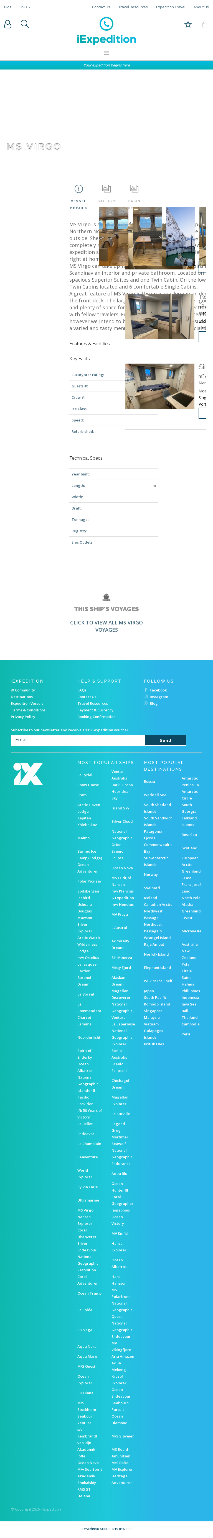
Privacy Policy (23, 716)
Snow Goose (88, 784)
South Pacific (155, 997)
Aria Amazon (122, 1356)
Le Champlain (89, 1143)
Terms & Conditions (28, 710)
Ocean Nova (122, 867)
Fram (82, 794)
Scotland (189, 847)
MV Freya (119, 914)
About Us (201, 6)
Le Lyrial (84, 774)
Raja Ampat (154, 944)
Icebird (83, 897)
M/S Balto (119, 1462)
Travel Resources (133, 6)
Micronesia (191, 931)
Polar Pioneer (89, 881)
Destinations (22, 696)
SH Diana (85, 1392)
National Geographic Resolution (87, 1263)
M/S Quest (86, 1366)
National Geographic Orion (122, 838)
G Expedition (122, 897)
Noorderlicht (88, 1037)
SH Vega (84, 1329)
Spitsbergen (88, 891)
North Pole (191, 897)
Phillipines (191, 990)
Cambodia (191, 1024)
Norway (151, 874)
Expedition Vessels (27, 703)
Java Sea (189, 1004)
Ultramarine (88, 1200)
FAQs (81, 690)
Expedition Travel (170, 6)
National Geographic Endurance (122, 1157)
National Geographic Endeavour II (122, 1330)
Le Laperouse (123, 1024)
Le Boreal (85, 994)
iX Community (23, 690)
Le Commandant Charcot (89, 1011)
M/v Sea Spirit (89, 1469)
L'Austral (119, 927)
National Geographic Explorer (122, 1037)
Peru (186, 1034)
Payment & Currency (95, 710)
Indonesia (190, 997)
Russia (149, 781)
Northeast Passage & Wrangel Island (157, 931)
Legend (118, 1123)
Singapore (153, 1010)
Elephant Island (157, 967)
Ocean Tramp (89, 1293)
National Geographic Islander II (87, 1084)
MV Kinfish (120, 1233)
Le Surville (120, 1113)
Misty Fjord (121, 967)
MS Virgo (85, 1210)
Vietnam (151, 1024)
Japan (149, 990)
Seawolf (118, 1143)
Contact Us (101, 6)
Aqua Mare (87, 1356)
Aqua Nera (87, 1346)
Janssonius (120, 1210)
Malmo (83, 837)
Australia (190, 944)
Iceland (150, 897)
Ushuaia (84, 904)
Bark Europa (122, 784)
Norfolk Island (156, 954)
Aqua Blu (119, 1173)
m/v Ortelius (88, 957)
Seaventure (87, 1156)
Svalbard (152, 887)
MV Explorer (122, 1469)
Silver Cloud (122, 821)
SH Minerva (121, 957)
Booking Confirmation (96, 716)
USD (25, 6)
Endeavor (85, 1133)
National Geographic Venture (122, 1011)
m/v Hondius (122, 904)
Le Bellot (85, 1123)
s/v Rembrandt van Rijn (87, 1436)
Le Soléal (85, 1309)
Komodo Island (157, 1004)
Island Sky (120, 808)
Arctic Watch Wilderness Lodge (88, 944)
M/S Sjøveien (123, 1436)
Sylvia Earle (87, 1186)
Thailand (190, 1017)
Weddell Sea (155, 794)
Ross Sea (189, 834)
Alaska (187, 904)
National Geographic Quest (122, 1310)
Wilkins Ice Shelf (158, 980)
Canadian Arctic (158, 904)
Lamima (84, 1024)
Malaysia (152, 1017)
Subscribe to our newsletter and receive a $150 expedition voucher (69, 729)
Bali (185, 1010)
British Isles (154, 1043)
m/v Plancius (122, 891)
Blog (7, 6)
